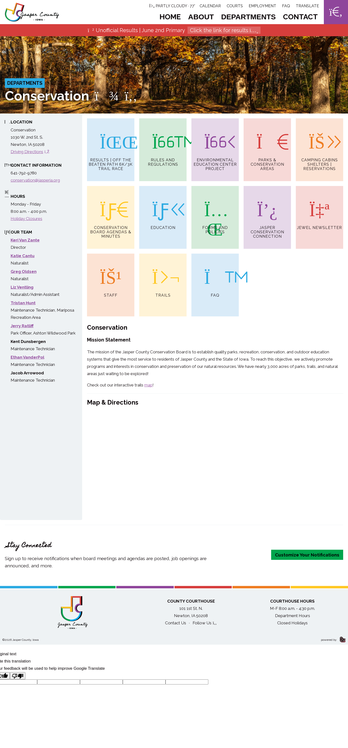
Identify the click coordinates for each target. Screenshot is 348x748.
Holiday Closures (26, 218)
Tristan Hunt (23, 302)
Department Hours (292, 615)
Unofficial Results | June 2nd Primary (174, 30)
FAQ (286, 6)
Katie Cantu (23, 255)
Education (163, 208)
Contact (300, 17)
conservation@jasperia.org (35, 180)
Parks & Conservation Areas (267, 144)
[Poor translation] (17, 675)
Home (170, 17)
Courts (235, 6)
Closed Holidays (292, 622)
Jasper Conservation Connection (267, 212)
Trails (163, 276)
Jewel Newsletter (319, 208)
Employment (262, 6)
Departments (248, 17)
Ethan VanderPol (27, 357)
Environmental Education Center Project (215, 144)
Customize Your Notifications (307, 554)
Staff (111, 276)
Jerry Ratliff (22, 325)
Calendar (210, 6)
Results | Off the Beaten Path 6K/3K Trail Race (111, 144)
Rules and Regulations (163, 142)
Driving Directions (30, 151)
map (148, 385)
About (201, 17)
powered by (333, 639)
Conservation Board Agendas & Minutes (110, 212)
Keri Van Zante (25, 240)
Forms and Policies (215, 210)
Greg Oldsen (23, 271)
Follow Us (205, 622)
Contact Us (175, 622)
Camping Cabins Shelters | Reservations (319, 144)
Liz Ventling (22, 287)
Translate (307, 6)
